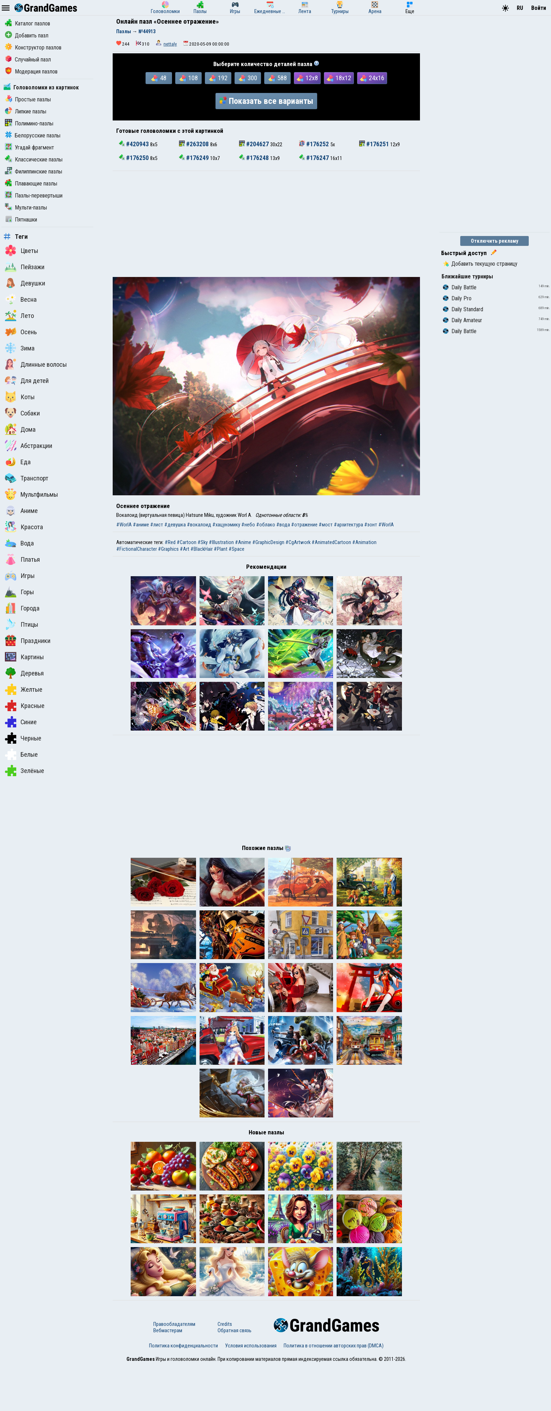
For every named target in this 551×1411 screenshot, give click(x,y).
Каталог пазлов (27, 23)
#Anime (243, 542)
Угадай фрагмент (29, 147)
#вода (283, 524)
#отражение (304, 524)
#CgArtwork (297, 542)
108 (188, 78)
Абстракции (28, 445)
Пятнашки (21, 219)
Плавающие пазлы (31, 183)
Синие (21, 721)
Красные (25, 705)
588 (277, 78)
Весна (21, 299)
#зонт (370, 524)
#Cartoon (186, 542)
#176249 (194, 157)
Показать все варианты (266, 101)
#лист (156, 524)
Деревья (24, 673)
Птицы (21, 624)
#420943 (134, 144)
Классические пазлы (34, 159)
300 (248, 78)
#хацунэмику (226, 524)
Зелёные (24, 770)
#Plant (220, 549)
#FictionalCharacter (136, 549)
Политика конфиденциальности (183, 1391)
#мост (326, 524)
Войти (538, 8)
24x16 (372, 78)
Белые (21, 754)
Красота (24, 526)
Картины (24, 656)
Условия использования (251, 1391)
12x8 (307, 78)
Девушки (25, 283)
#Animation (364, 542)
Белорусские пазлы (32, 135)
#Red (170, 542)
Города (22, 608)
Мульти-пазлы (26, 207)
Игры (20, 575)
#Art (184, 549)
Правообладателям (174, 1369)
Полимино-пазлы (29, 123)
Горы (19, 591)
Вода (19, 543)
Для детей (27, 380)
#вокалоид (199, 524)
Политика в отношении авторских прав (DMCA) (334, 1391)
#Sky (202, 542)
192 (218, 78)
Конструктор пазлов (33, 47)
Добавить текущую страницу (480, 263)
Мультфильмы (31, 494)
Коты (20, 396)
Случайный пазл (28, 59)
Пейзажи (25, 266)
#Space (236, 549)
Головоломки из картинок (41, 87)
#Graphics (168, 549)
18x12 (339, 78)
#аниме (141, 524)
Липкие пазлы (25, 111)
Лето (19, 315)
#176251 (374, 144)
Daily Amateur (462, 320)
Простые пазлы (28, 99)
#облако (265, 524)
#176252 (314, 144)
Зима (20, 348)
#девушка (175, 524)
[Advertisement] (266, 224)
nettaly (170, 44)
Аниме (21, 510)
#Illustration (221, 542)
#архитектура (348, 524)
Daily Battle (459, 287)
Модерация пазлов (31, 71)
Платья (22, 559)
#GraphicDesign (268, 542)
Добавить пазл (26, 35)
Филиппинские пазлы (33, 171)
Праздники (28, 640)
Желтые (23, 689)
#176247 (314, 157)
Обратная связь (234, 1375)
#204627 (254, 144)
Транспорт (26, 478)
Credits (225, 1369)
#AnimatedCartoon (331, 542)
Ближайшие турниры (467, 276)
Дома (20, 429)
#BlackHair (201, 549)
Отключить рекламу (495, 241)
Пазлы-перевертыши (34, 195)
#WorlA (124, 524)
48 (158, 78)
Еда (18, 461)
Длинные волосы (36, 364)
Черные (23, 738)
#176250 (134, 157)
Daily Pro (457, 298)
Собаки (22, 413)
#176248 (254, 157)
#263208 (194, 144)
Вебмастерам (167, 1375)
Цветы (21, 250)
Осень (21, 331)
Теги (16, 237)
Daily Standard (463, 309)
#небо (248, 524)
